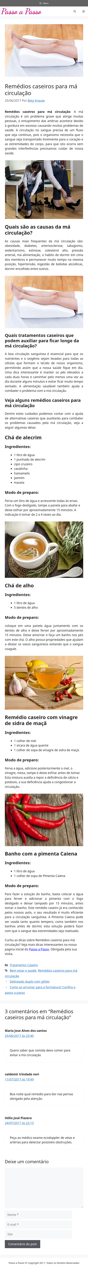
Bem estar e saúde (23, 971)
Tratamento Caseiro (24, 965)
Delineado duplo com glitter (30, 981)
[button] (74, 11)
